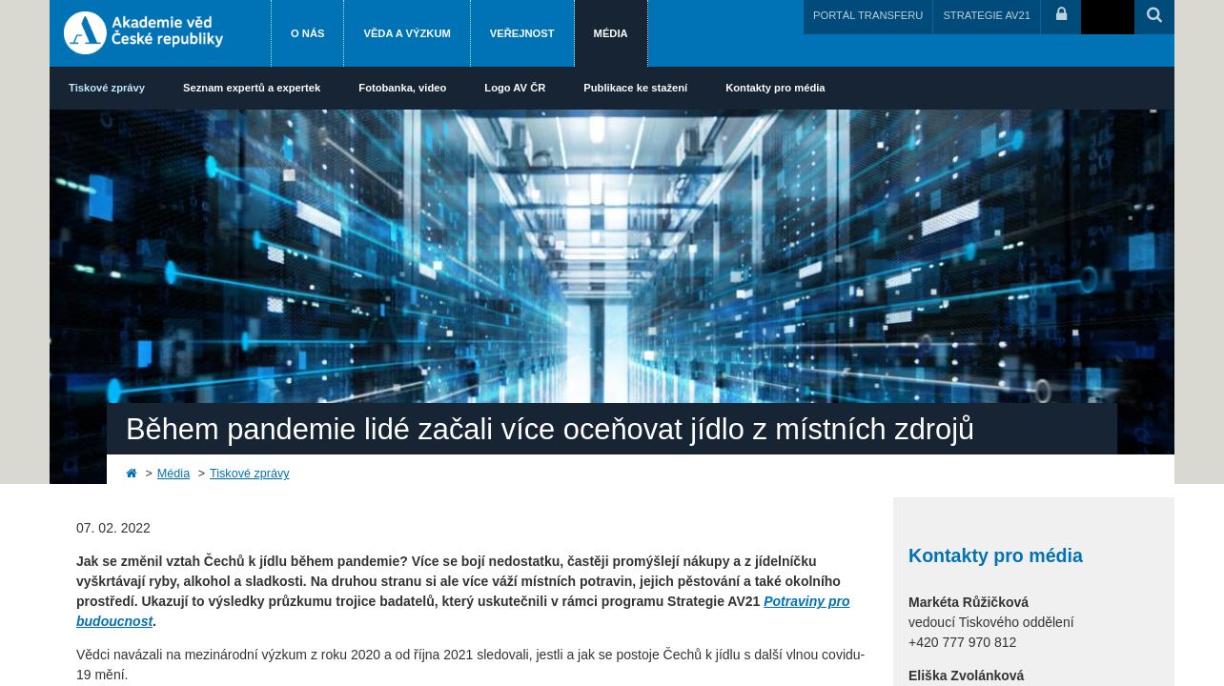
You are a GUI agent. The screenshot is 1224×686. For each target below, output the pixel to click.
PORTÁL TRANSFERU (868, 15)
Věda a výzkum (406, 33)
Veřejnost (522, 33)
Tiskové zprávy (107, 87)
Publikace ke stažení (635, 87)
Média (611, 33)
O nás (307, 33)
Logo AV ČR (514, 87)
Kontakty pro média (775, 87)
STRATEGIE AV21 (986, 15)
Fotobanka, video (402, 87)
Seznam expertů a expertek (251, 87)
